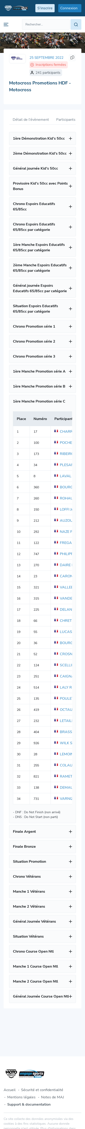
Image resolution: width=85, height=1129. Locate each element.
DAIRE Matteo (68, 565)
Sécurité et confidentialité (42, 1089)
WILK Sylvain (68, 743)
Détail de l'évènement (31, 119)
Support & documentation (29, 1104)
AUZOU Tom (67, 520)
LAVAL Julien (68, 476)
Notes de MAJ (52, 1097)
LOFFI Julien (67, 509)
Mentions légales (21, 1097)
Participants (65, 119)
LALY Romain (68, 687)
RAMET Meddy (69, 776)
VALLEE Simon (69, 587)
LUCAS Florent (69, 631)
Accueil (10, 1089)
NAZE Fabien (67, 531)
